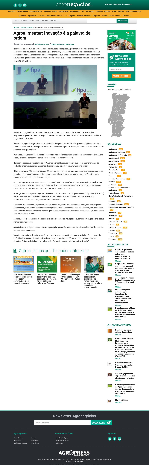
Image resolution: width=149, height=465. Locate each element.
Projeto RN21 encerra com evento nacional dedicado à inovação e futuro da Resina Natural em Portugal (46, 279)
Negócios (96, 16)
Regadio (72, 16)
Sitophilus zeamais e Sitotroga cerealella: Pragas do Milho (124, 365)
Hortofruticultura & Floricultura (121, 196)
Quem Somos (127, 5)
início (16, 27)
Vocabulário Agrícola (27, 21)
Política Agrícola (118, 11)
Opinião (107, 11)
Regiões (16, 21)
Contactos (117, 5)
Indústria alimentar (27, 27)
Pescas (111, 224)
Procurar (122, 21)
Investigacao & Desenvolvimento (121, 207)
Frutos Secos (62, 16)
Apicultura (22, 16)
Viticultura (11, 11)
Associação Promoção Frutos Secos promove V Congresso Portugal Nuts (70, 278)
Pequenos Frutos (50, 11)
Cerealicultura (22, 11)
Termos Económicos (42, 21)
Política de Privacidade (21, 443)
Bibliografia (53, 21)
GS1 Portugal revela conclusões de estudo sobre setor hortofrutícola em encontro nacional (23, 279)
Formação (126, 16)
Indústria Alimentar (84, 16)
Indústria (99, 11)
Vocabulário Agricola (62, 438)
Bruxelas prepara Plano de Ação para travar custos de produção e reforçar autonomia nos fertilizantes (125, 312)
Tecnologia (90, 11)
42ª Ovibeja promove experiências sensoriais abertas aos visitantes (125, 376)
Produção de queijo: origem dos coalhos (123, 331)
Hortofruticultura (35, 11)
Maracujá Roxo (121, 400)
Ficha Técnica (35, 443)
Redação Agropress (42, 44)
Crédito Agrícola (108, 16)
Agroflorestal (75, 11)
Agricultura (70, 44)
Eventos (118, 16)
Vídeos (111, 236)
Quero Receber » (121, 76)
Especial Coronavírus (117, 179)
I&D (83, 11)
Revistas (108, 5)
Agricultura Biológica (133, 11)
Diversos (112, 176)
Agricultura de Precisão (36, 16)
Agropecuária (63, 11)
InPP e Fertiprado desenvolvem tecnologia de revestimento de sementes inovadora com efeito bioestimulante (93, 281)
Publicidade (34, 440)
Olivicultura (51, 16)
